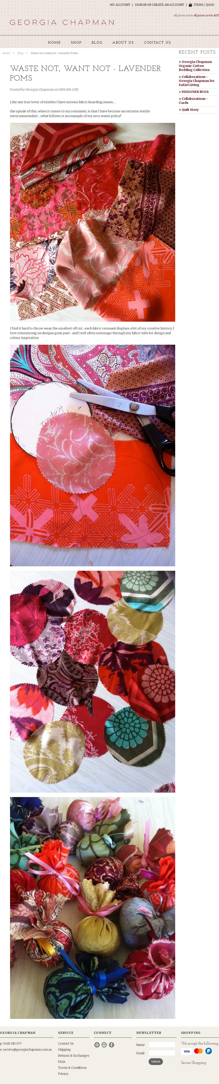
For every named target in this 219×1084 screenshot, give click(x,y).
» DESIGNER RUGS (194, 92)
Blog (20, 53)
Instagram (104, 1045)
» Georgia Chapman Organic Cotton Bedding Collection (195, 66)
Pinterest (97, 1045)
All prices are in (206, 15)
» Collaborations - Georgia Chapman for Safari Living (197, 81)
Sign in (140, 4)
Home (6, 53)
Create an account (168, 4)
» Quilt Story (189, 110)
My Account (120, 4)
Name (140, 1045)
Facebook (112, 1045)
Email (140, 1053)
